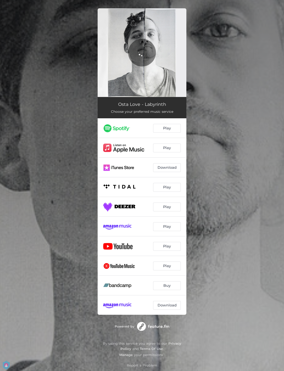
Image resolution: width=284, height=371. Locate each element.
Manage (126, 355)
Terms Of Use (151, 349)
